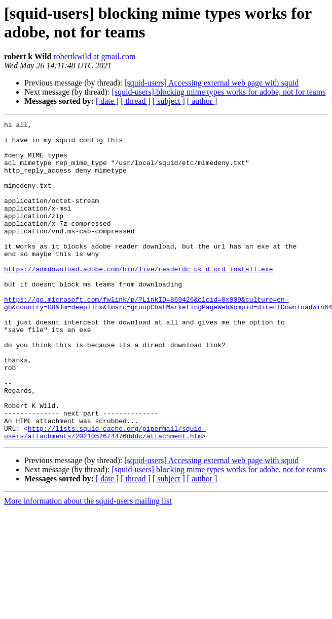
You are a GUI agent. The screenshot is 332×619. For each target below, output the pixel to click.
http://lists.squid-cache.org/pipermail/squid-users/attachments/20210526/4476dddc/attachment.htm (105, 495)
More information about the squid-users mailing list (88, 564)
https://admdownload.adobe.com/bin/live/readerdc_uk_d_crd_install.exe (138, 299)
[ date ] (107, 101)
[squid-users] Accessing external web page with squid (211, 82)
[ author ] (202, 101)
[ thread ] (136, 101)
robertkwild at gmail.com (94, 56)
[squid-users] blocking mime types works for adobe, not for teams (218, 92)
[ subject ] (169, 101)
